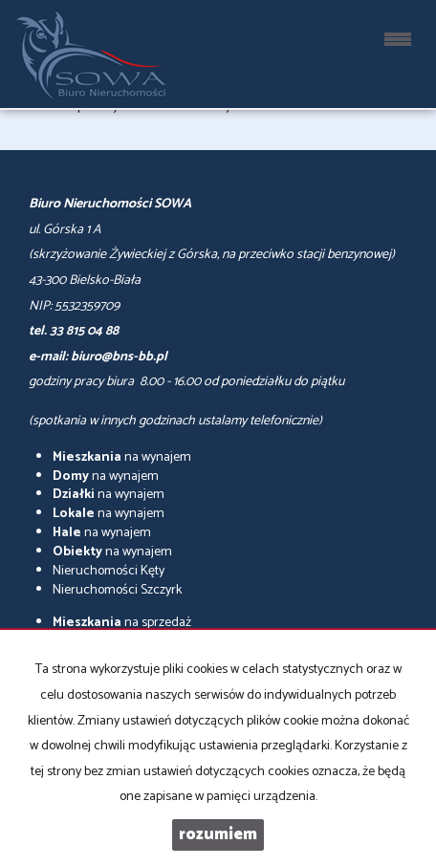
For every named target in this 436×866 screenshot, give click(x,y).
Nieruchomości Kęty (108, 571)
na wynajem (122, 457)
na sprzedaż (122, 623)
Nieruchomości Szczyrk (117, 590)
